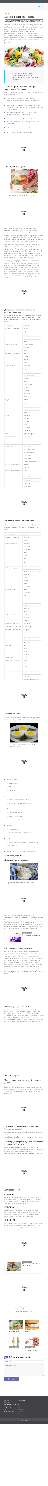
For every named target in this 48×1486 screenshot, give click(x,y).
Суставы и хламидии (31, 935)
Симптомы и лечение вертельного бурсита (31, 1349)
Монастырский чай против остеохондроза (15, 1332)
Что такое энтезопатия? (16, 1349)
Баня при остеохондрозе (29, 1332)
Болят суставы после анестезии (31, 1264)
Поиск (42, 1)
